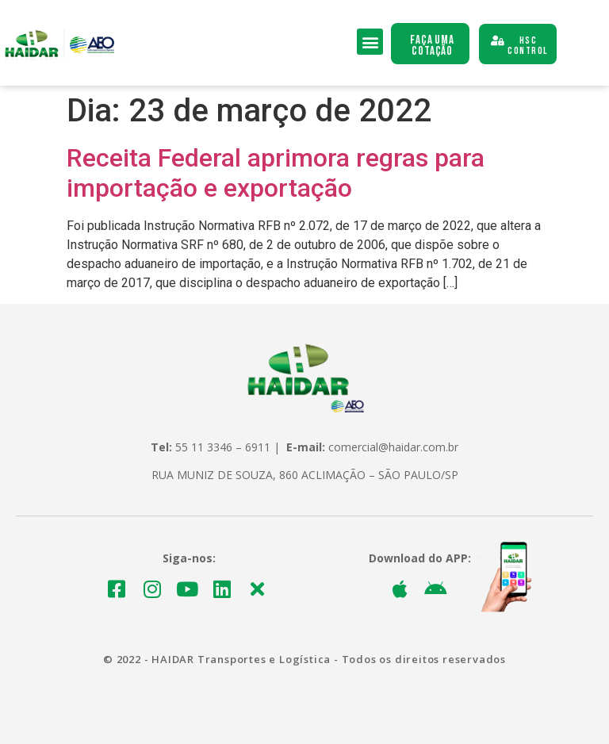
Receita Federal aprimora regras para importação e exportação (276, 173)
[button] (370, 42)
